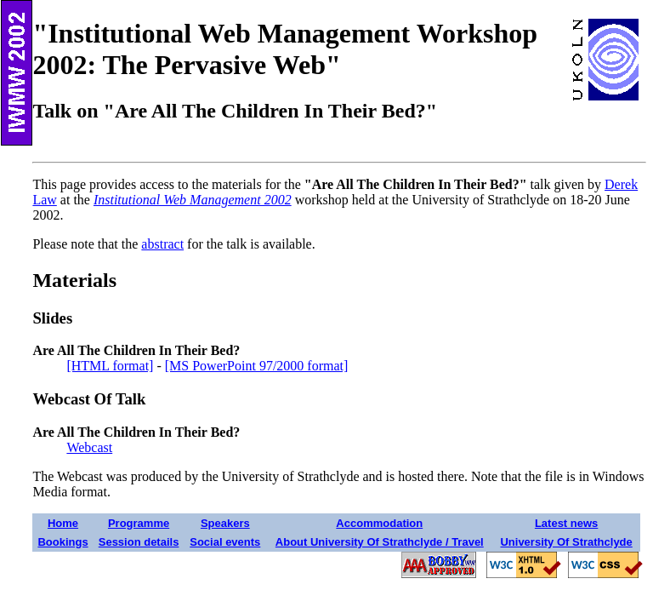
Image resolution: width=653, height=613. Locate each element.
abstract (162, 244)
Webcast (89, 447)
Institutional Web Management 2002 (193, 199)
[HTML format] (109, 365)
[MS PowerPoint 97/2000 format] (257, 365)
